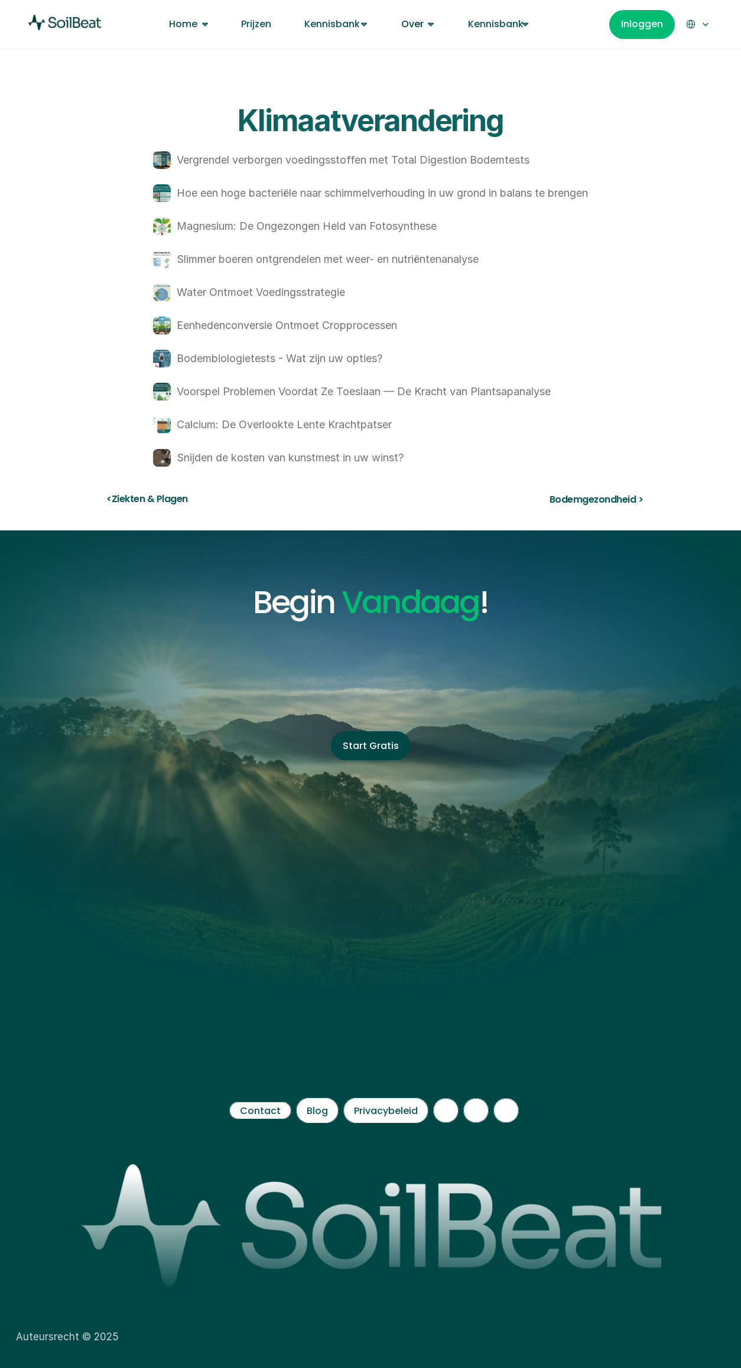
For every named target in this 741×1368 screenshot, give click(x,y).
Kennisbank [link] (332, 24)
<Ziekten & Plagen (147, 499)
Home (183, 24)
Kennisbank (496, 24)
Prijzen (256, 24)
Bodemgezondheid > (597, 499)
